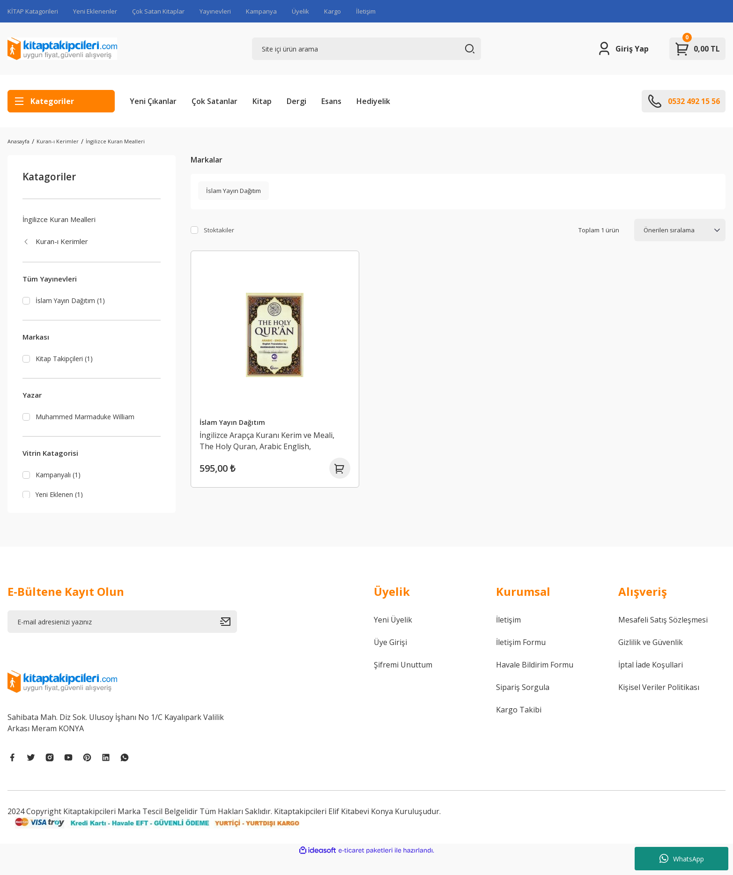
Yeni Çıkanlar (153, 101)
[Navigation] (61, 101)
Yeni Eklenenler (95, 11)
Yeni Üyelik (393, 637)
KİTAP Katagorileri (32, 11)
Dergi (296, 101)
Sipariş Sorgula (522, 705)
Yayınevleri (215, 11)
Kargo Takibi (518, 727)
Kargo (332, 11)
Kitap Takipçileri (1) (66, 360)
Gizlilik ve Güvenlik (650, 660)
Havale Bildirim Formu (534, 682)
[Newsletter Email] (122, 639)
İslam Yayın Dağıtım (234, 419)
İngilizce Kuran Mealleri (115, 141)
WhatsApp (681, 858)
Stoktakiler (219, 230)
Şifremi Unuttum (403, 682)
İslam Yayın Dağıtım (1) (72, 300)
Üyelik (300, 11)
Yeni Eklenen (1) (61, 510)
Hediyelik (373, 101)
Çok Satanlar (214, 101)
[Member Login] (622, 48)
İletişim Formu (521, 660)
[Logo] (62, 48)
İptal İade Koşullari (650, 682)
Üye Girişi (390, 660)
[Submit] (228, 639)
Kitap (262, 101)
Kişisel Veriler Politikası (658, 705)
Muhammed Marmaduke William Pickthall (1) (86, 425)
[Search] (366, 48)
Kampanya (261, 11)
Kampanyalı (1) (59, 490)
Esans (331, 101)
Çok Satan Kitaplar (158, 11)
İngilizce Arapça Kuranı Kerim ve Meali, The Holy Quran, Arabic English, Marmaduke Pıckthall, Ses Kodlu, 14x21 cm (270, 439)
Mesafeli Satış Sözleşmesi (663, 637)
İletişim (366, 11)
